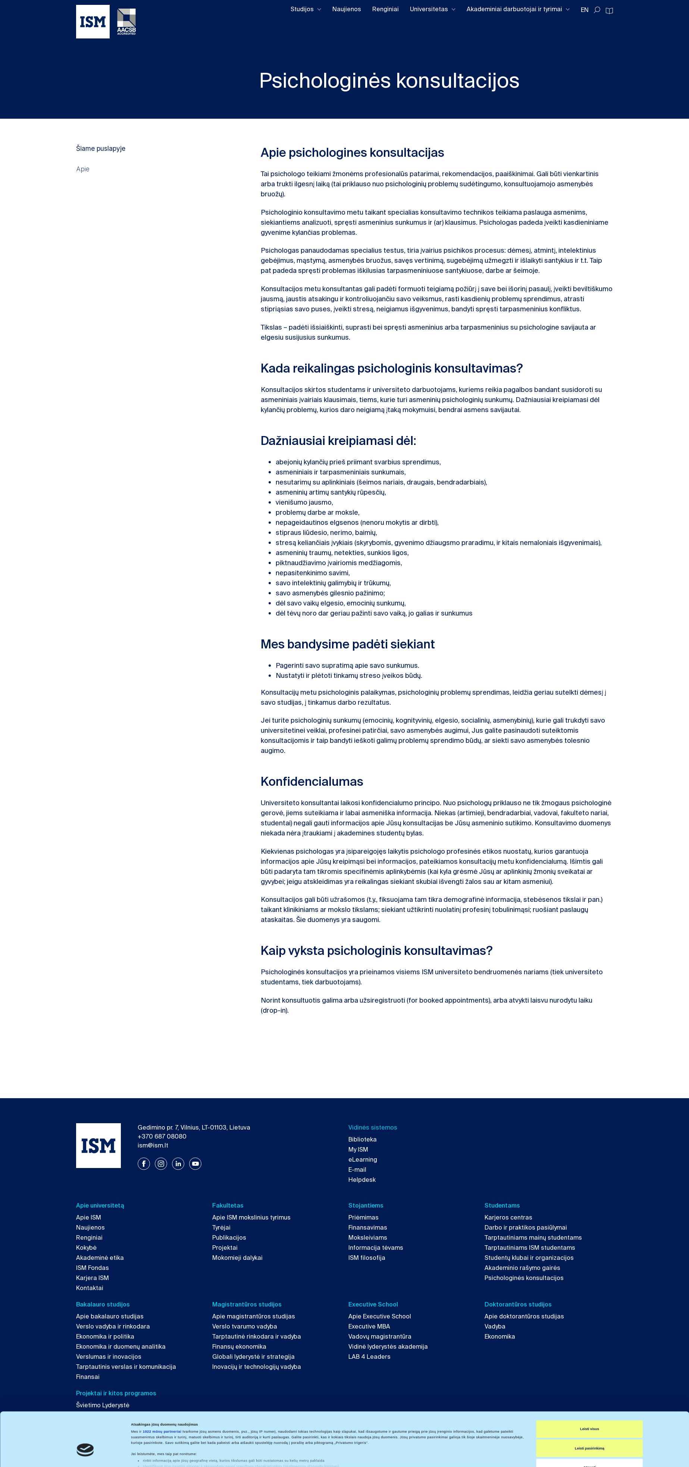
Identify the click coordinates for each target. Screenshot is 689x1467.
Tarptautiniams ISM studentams (530, 1248)
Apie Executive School (379, 1316)
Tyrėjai (221, 1227)
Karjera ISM (92, 1278)
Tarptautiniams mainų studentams (533, 1238)
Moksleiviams (367, 1238)
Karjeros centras (508, 1217)
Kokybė (86, 1248)
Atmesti (589, 1432)
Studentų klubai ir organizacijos (529, 1258)
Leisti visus (589, 1393)
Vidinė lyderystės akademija (388, 1347)
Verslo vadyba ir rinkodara (113, 1326)
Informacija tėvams (375, 1248)
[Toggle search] (597, 10)
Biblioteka (362, 1139)
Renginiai (385, 9)
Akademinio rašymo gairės (522, 1268)
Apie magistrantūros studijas (253, 1316)
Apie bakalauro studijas (110, 1316)
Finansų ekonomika (239, 1347)
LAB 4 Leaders (369, 1357)
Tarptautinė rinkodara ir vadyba (256, 1336)
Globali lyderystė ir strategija (253, 1357)
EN (585, 10)
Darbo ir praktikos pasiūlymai (526, 1227)
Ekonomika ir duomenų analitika (121, 1347)
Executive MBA (369, 1326)
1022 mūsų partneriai (162, 1396)
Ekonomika (500, 1336)
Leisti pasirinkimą (589, 1413)
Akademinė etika (100, 1258)
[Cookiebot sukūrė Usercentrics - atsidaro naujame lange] (85, 1454)
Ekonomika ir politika (105, 1336)
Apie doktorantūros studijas (524, 1316)
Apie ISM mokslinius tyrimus (251, 1217)
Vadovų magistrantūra (379, 1336)
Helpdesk (362, 1180)
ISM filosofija (366, 1258)
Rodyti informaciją (341, 1455)
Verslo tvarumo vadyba (244, 1326)
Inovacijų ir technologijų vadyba (256, 1367)
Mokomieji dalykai (237, 1258)
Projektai (225, 1248)
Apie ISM (88, 1217)
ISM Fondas (92, 1268)
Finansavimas (367, 1227)
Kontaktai (89, 1288)
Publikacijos (229, 1238)
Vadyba (495, 1326)
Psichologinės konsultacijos (524, 1278)
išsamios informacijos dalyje (327, 1437)
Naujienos (346, 9)
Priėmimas (363, 1217)
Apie (83, 169)
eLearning (362, 1160)
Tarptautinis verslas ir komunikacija (126, 1367)
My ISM (358, 1149)
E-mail (357, 1170)
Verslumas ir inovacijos (108, 1357)
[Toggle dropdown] (319, 9)
